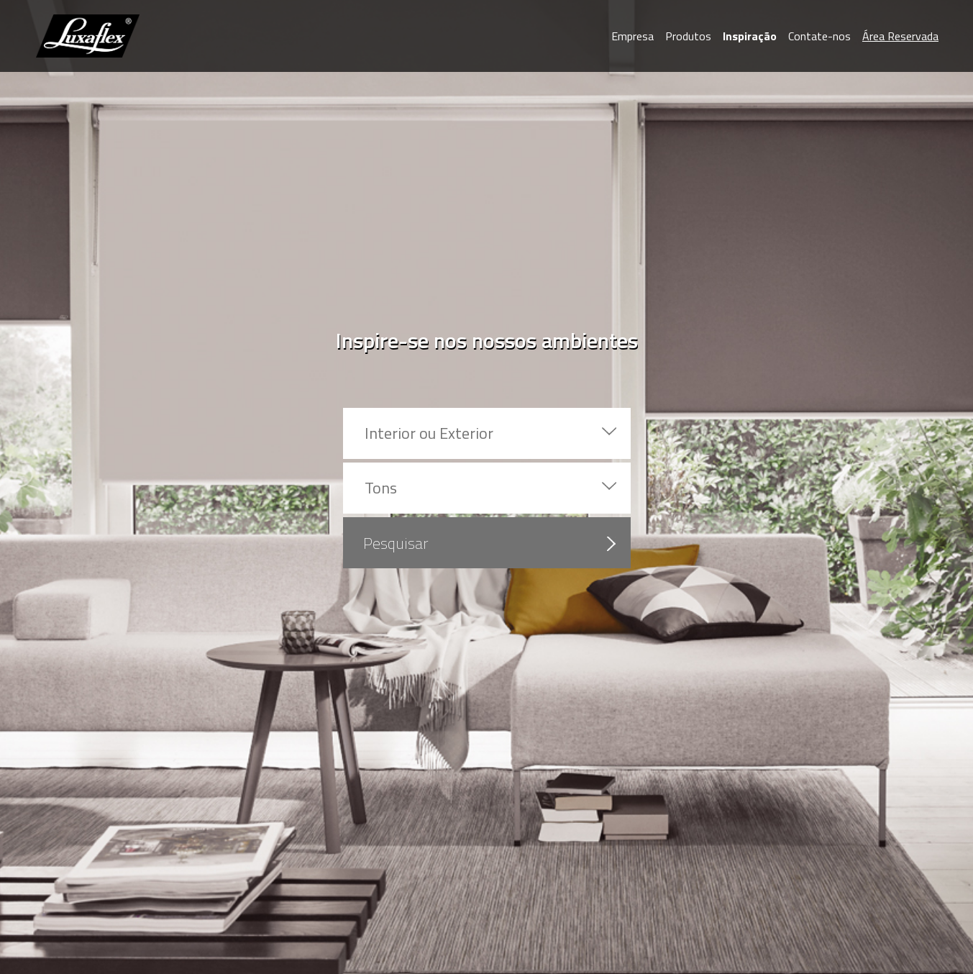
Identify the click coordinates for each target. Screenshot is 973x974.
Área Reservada (900, 36)
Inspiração (750, 36)
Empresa (632, 36)
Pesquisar (396, 543)
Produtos (688, 36)
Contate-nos (819, 36)
